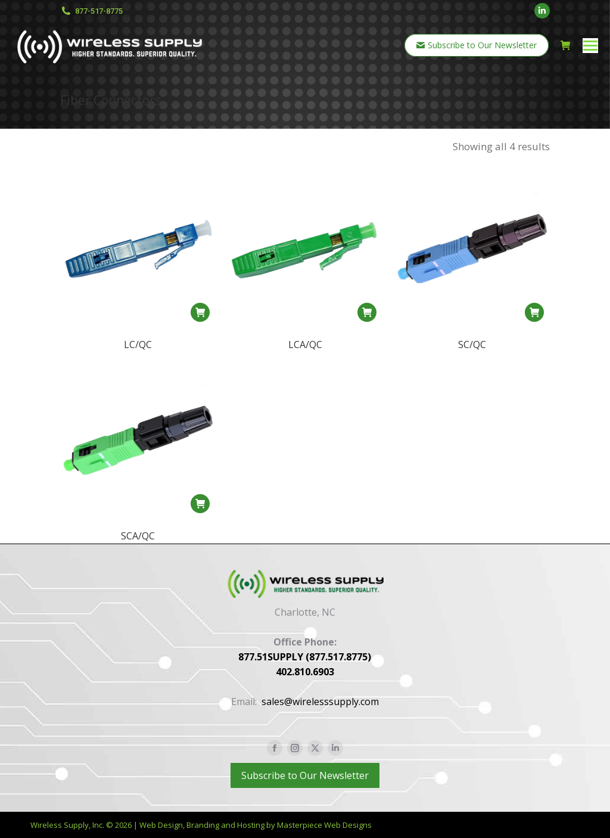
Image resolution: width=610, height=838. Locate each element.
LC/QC (138, 344)
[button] (200, 312)
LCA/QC (305, 344)
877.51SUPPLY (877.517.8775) (304, 656)
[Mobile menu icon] (590, 45)
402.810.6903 (305, 671)
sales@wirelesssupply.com (320, 701)
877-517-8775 (91, 11)
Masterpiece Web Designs (324, 825)
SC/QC (472, 345)
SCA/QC (138, 554)
